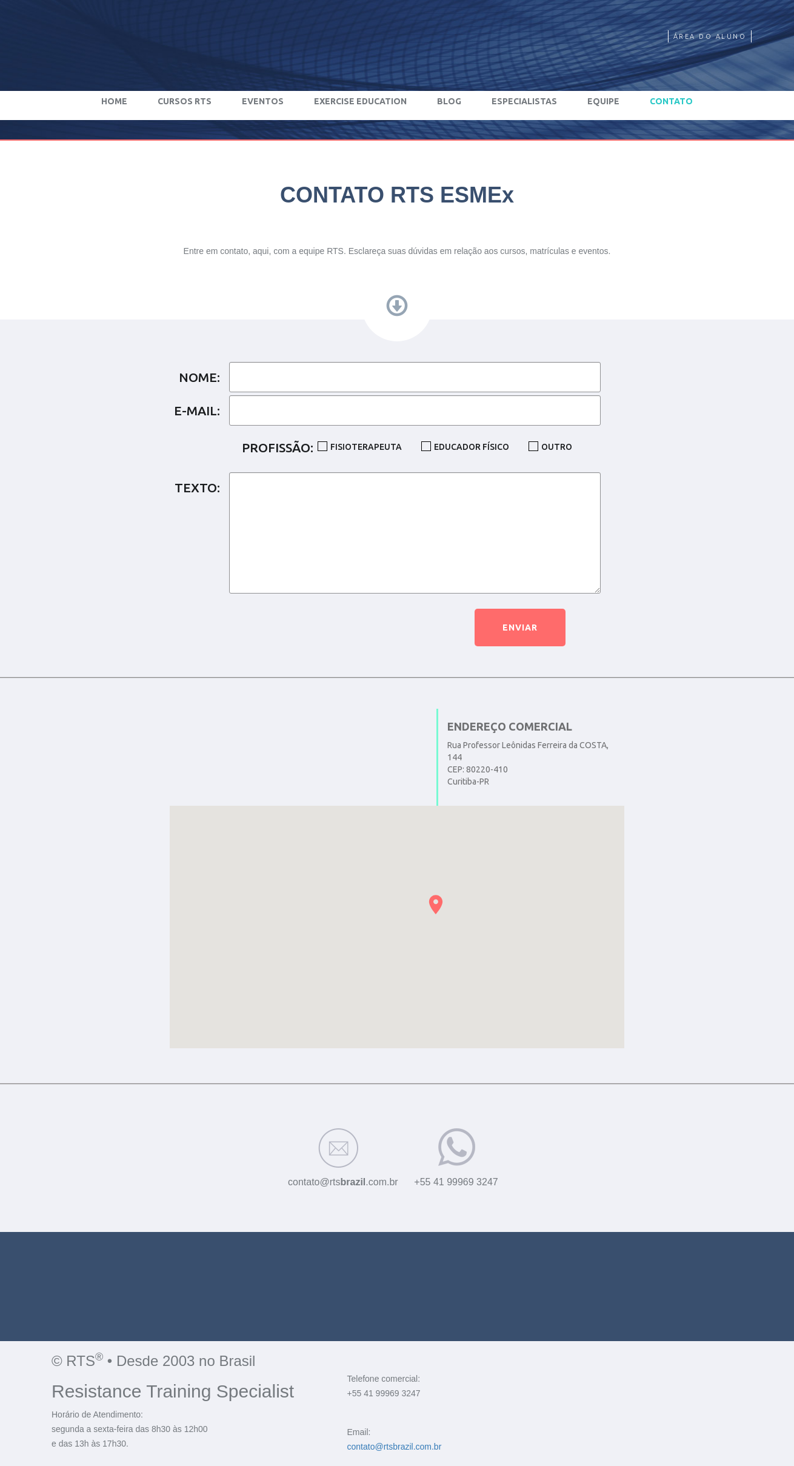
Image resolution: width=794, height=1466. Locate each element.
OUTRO (556, 447)
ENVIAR (520, 627)
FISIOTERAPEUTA (366, 447)
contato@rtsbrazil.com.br (394, 1446)
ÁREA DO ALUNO (710, 36)
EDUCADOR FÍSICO (471, 447)
